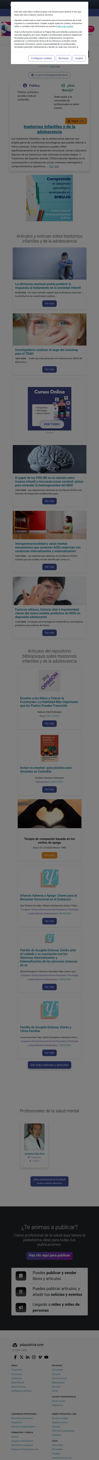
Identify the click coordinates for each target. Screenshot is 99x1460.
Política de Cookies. (65, 26)
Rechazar (63, 58)
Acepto (79, 58)
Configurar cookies (41, 58)
